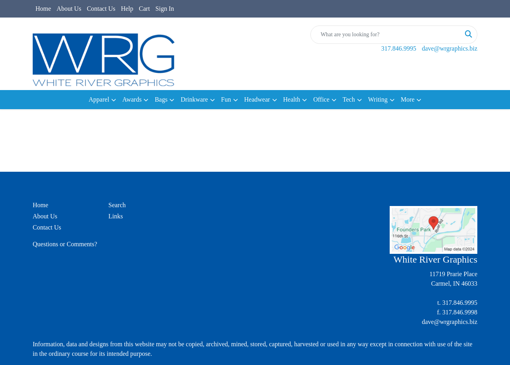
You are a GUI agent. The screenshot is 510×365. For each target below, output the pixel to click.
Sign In (164, 8)
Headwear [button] (257, 99)
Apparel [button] (99, 99)
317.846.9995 (398, 48)
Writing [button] (378, 99)
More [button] (408, 99)
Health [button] (291, 99)
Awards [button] (131, 99)
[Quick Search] (385, 35)
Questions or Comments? (65, 244)
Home (43, 8)
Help (127, 8)
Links (115, 216)
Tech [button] (349, 99)
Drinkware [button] (194, 99)
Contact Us (101, 8)
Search (117, 205)
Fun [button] (226, 99)
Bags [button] (161, 99)
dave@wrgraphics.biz (449, 48)
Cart (144, 8)
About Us (69, 8)
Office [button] (321, 99)
